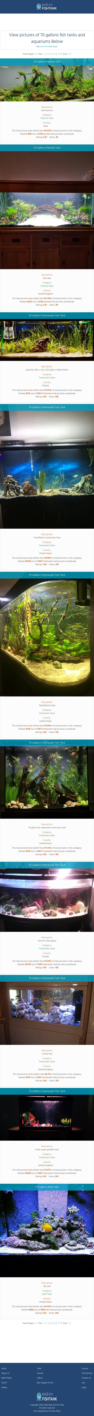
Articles (40, 1373)
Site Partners (87, 1373)
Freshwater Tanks (47, 378)
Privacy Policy (55, 1411)
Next (65, 54)
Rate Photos (6, 1378)
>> (70, 54)
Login (84, 1387)
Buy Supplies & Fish (45, 1382)
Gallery (4, 1387)
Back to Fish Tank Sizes (47, 46)
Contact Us (86, 1378)
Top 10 (4, 1382)
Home (3, 1368)
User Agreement (40, 1411)
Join (83, 1382)
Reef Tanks (47, 1294)
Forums (85, 1368)
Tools (39, 1368)
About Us (5, 1373)
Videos (40, 1378)
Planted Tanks (47, 118)
